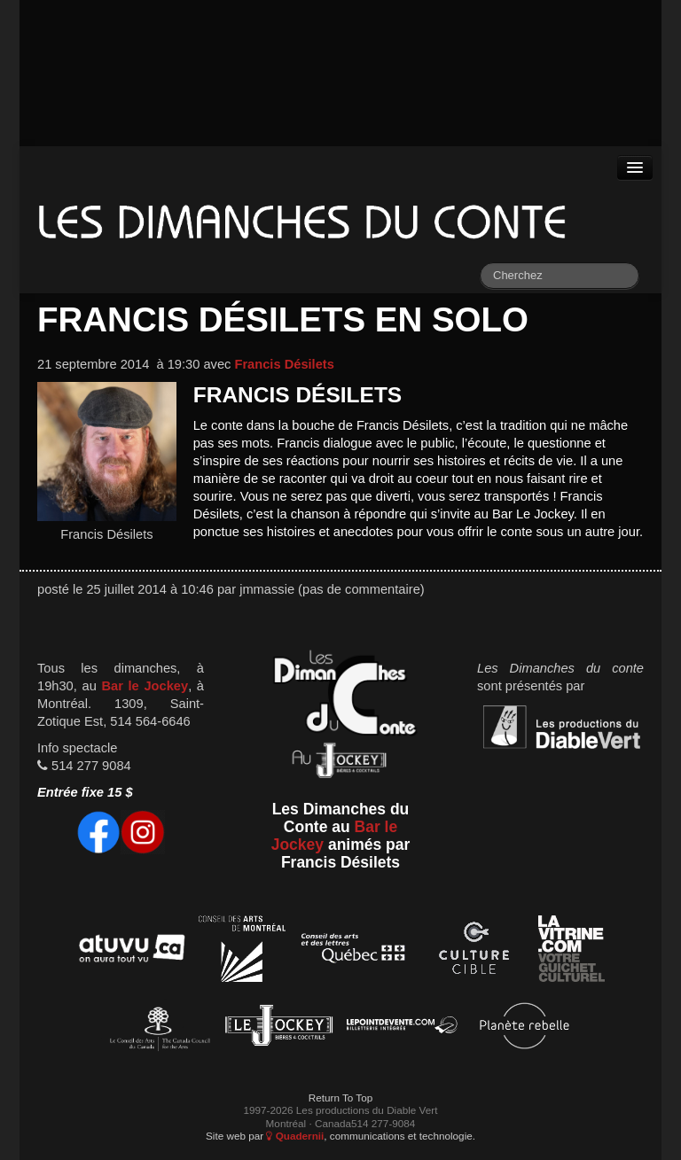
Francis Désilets (283, 364)
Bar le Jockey (144, 686)
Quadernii (295, 1135)
